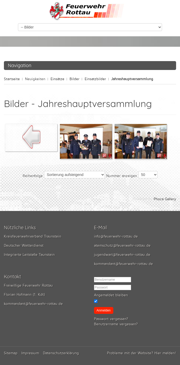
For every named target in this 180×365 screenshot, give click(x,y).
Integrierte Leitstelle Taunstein (29, 255)
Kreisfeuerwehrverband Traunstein (32, 236)
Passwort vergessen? (111, 319)
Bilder (74, 79)
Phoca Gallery (165, 199)
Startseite (12, 79)
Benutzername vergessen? (116, 324)
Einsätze (57, 79)
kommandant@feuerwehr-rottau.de (123, 264)
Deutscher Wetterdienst (24, 246)
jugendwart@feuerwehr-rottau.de (122, 255)
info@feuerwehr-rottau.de (116, 236)
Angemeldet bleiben (111, 295)
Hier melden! (165, 353)
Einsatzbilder (95, 79)
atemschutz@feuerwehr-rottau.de (122, 246)
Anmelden (104, 310)
